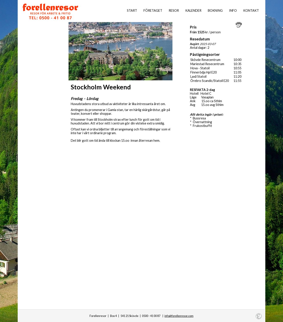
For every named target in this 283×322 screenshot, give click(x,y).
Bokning (215, 10)
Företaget (152, 10)
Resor (174, 10)
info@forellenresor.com (178, 316)
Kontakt (251, 10)
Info (233, 10)
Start (132, 10)
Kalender (193, 10)
